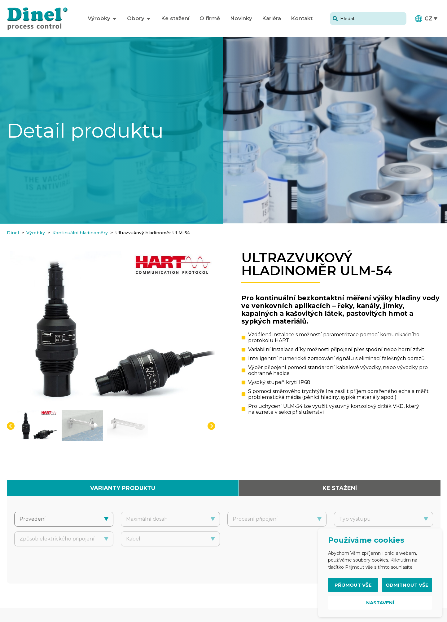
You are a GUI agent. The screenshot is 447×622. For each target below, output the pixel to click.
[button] (426, 18)
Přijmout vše (353, 585)
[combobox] (368, 18)
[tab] (123, 488)
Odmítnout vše (407, 585)
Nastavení (380, 603)
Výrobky (35, 233)
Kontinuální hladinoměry (80, 233)
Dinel (13, 233)
